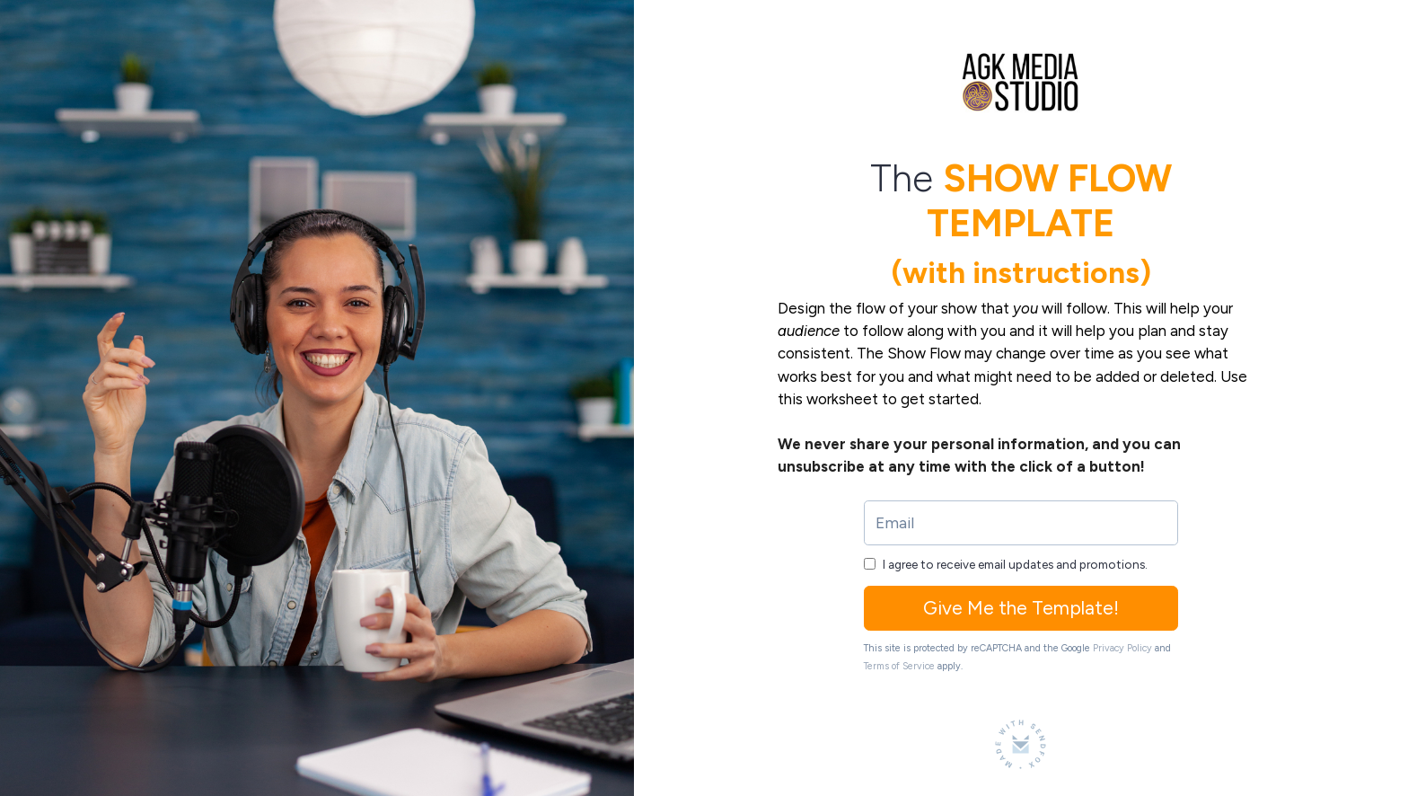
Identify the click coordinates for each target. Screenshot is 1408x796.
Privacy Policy (1122, 648)
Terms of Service (899, 666)
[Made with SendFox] (1020, 744)
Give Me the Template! (1021, 608)
